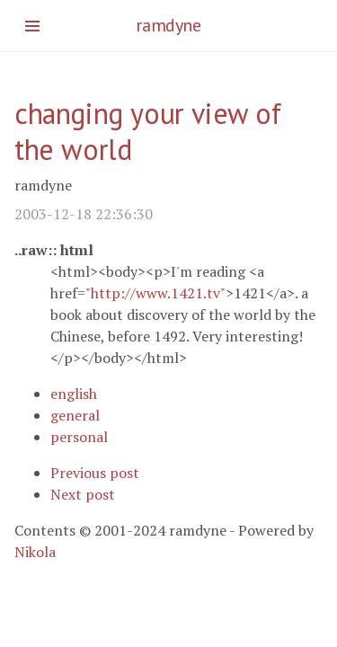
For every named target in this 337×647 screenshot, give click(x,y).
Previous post (94, 473)
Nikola (35, 552)
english (73, 393)
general (75, 415)
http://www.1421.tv (155, 293)
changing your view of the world (147, 131)
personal (79, 437)
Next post (82, 494)
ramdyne (168, 25)
